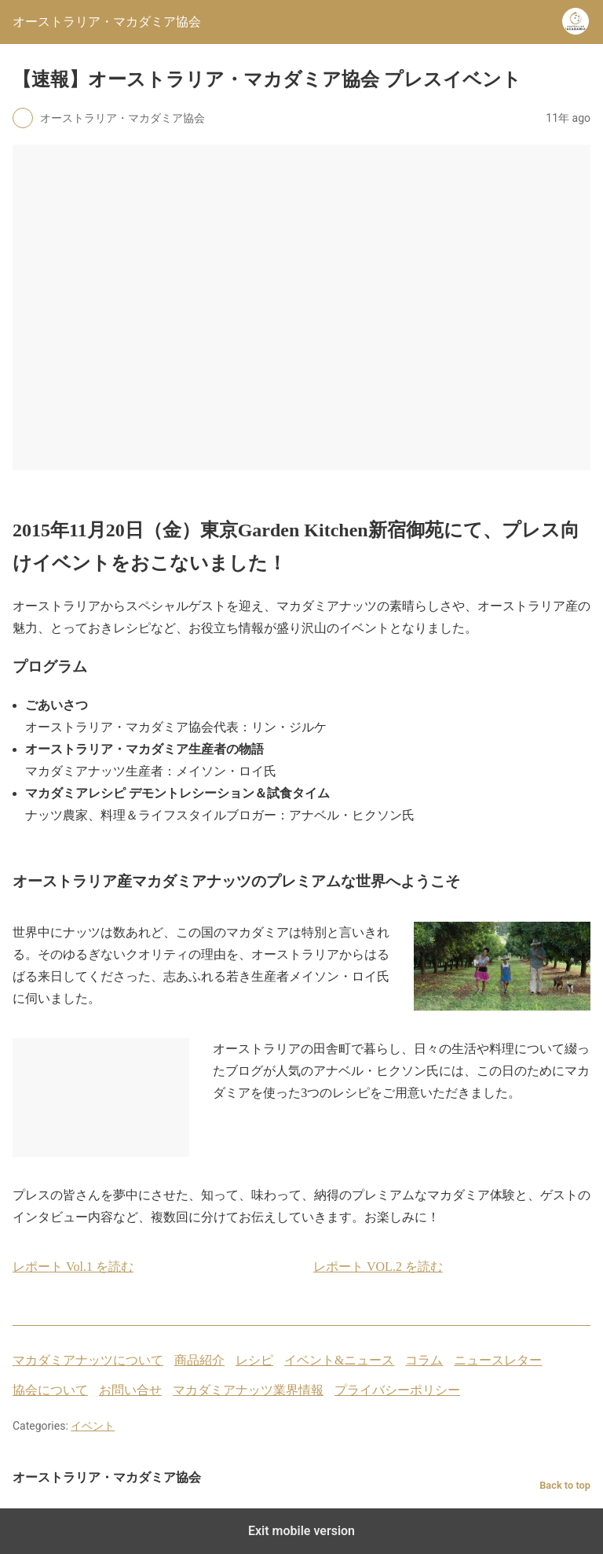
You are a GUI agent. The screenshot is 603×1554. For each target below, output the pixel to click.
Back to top (564, 1485)
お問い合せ (130, 1390)
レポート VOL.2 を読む (378, 1266)
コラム (424, 1360)
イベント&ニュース (339, 1360)
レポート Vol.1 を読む (73, 1266)
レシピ (254, 1360)
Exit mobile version (301, 1530)
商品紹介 (199, 1360)
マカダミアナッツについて (88, 1360)
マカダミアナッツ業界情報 (248, 1390)
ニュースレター (498, 1360)
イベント (93, 1426)
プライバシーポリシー (397, 1390)
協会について (50, 1390)
